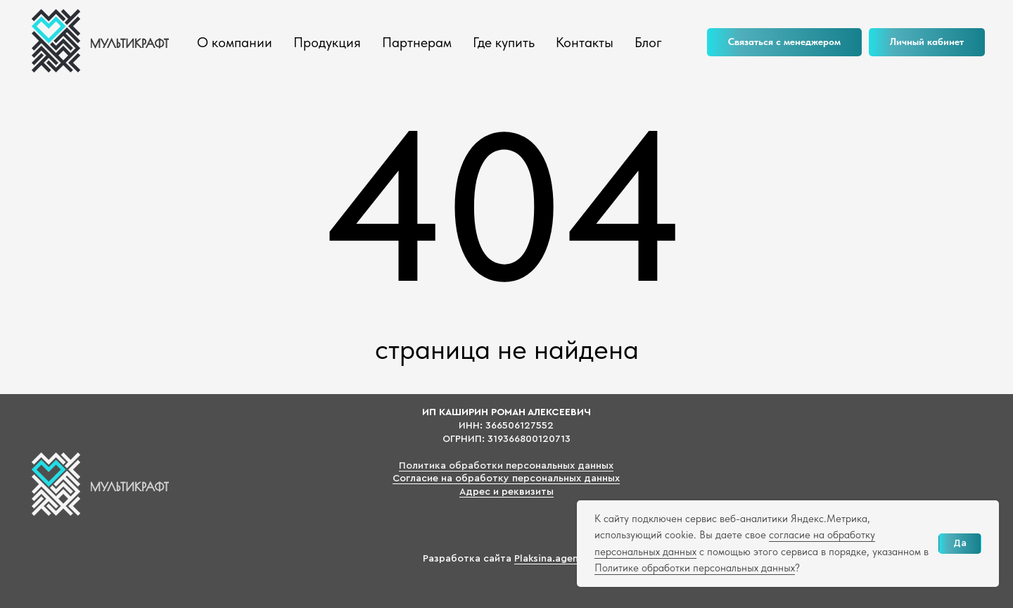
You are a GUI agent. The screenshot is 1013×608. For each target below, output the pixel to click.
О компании (234, 42)
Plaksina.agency (552, 559)
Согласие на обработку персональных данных (506, 478)
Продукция (327, 42)
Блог (648, 42)
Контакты (584, 42)
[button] (784, 42)
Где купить (504, 42)
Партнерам (417, 42)
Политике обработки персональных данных (694, 568)
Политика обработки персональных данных (506, 466)
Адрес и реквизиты (506, 492)
